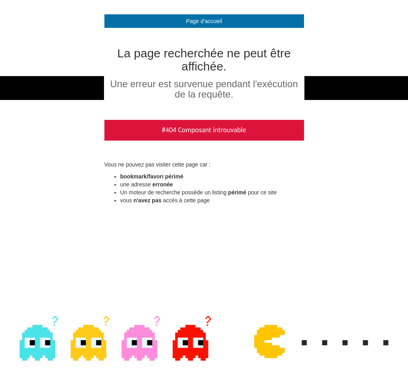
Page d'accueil (204, 21)
